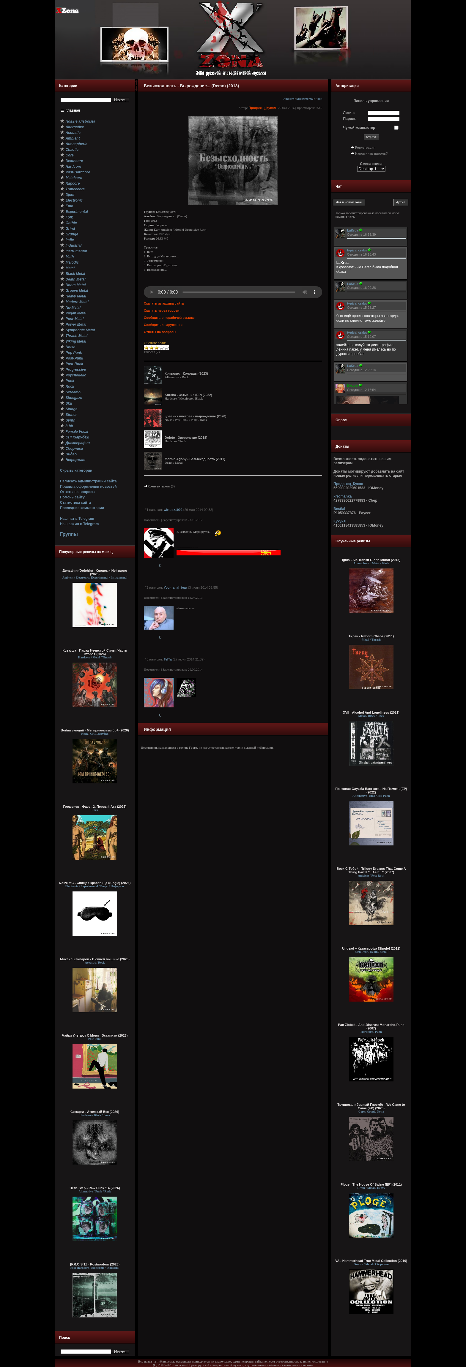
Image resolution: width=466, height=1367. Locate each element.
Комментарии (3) (159, 486)
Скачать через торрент (162, 310)
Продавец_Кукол (262, 108)
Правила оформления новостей (88, 486)
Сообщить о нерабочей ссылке (169, 317)
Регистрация (365, 147)
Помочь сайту (72, 497)
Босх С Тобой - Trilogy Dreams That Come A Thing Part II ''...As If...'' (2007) (371, 870)
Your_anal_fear (175, 587)
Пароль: (350, 119)
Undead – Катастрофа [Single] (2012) (371, 948)
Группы (69, 534)
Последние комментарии (82, 508)
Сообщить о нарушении (163, 325)
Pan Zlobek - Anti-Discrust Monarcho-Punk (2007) (371, 1026)
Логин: (349, 113)
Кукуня (339, 521)
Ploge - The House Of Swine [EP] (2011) (371, 1184)
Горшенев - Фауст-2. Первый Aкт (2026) (95, 806)
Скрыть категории (76, 470)
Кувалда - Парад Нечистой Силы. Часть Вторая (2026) (95, 652)
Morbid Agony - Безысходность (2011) (195, 459)
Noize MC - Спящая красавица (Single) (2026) (95, 883)
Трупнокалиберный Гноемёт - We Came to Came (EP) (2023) (371, 1106)
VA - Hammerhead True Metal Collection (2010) (371, 1261)
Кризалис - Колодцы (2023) (186, 373)
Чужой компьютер (359, 128)
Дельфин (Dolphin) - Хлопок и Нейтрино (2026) (94, 572)
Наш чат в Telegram (77, 519)
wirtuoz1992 (173, 509)
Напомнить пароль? (371, 153)
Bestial (339, 509)
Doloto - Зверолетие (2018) (186, 437)
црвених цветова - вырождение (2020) (195, 416)
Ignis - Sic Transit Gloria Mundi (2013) (371, 560)
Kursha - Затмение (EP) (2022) (188, 395)
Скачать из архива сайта (164, 303)
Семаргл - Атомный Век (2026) (94, 1111)
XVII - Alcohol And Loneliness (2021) (371, 712)
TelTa (168, 659)
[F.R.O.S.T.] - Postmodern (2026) (94, 1264)
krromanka (342, 496)
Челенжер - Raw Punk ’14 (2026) (95, 1188)
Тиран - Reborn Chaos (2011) (371, 636)
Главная (73, 110)
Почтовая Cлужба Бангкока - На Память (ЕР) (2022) (371, 790)
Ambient (289, 98)
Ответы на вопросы (77, 492)
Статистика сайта (75, 502)
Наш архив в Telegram (79, 524)
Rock (319, 98)
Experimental (304, 98)
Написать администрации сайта (88, 481)
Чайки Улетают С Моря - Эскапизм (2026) (95, 1035)
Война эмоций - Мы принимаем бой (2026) (95, 730)
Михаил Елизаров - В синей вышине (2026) (95, 959)
